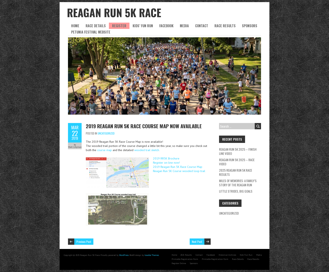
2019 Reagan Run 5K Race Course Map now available (144, 126)
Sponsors (249, 25)
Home (75, 25)
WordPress (124, 255)
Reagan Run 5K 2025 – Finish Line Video (238, 151)
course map (104, 150)
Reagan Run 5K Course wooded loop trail (179, 171)
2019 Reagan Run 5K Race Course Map (177, 167)
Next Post (197, 241)
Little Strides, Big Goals (236, 191)
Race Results (225, 25)
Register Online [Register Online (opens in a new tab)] (179, 263)
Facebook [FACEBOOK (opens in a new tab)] (166, 25)
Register (119, 25)
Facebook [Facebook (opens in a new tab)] (210, 255)
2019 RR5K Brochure (166, 158)
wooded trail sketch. (147, 150)
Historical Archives (227, 255)
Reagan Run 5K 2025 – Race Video (237, 161)
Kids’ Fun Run (143, 25)
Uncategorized (106, 133)
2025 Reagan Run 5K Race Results (235, 172)
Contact (201, 25)
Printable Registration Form (185, 259)
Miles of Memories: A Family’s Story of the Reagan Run (238, 182)
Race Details (96, 25)
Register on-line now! (166, 162)
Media (184, 25)
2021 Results (186, 255)
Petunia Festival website (90, 32)
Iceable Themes (152, 255)
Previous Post (83, 241)
